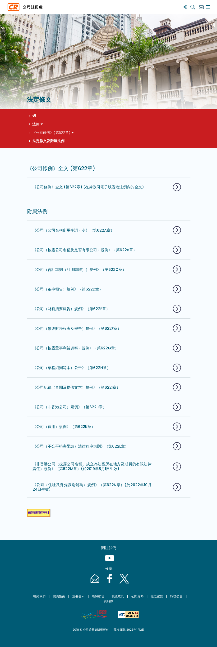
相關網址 (98, 596)
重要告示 (78, 596)
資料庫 (108, 601)
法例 (35, 124)
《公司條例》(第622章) (51, 132)
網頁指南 (59, 596)
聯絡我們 (39, 596)
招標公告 (176, 596)
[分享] (185, 6)
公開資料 (137, 596)
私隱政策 (117, 596)
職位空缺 (157, 596)
